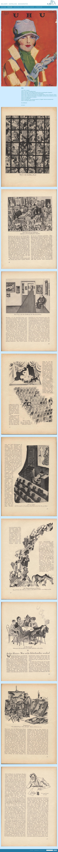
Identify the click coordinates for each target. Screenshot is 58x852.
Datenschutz (42, 850)
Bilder (4, 4)
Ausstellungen (29, 7)
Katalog (13, 4)
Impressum (36, 850)
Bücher (3, 7)
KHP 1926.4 (23, 105)
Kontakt (31, 850)
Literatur (38, 7)
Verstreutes (17, 7)
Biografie (23, 4)
